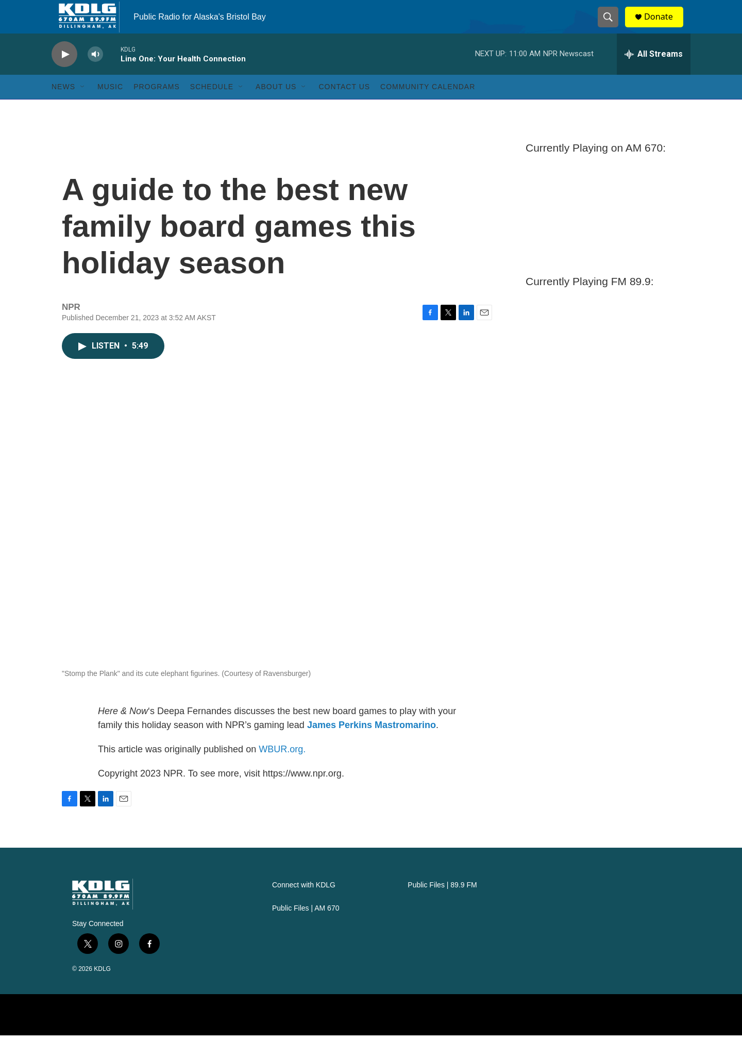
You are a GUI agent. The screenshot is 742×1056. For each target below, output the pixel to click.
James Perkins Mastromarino (371, 745)
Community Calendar (427, 107)
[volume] (95, 75)
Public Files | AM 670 (305, 929)
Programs (156, 107)
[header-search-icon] (612, 27)
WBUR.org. (282, 770)
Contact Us (344, 107)
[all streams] (653, 74)
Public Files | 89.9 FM (442, 906)
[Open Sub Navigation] (83, 107)
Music (110, 107)
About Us (276, 107)
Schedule (211, 107)
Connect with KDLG (303, 906)
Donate (664, 27)
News (63, 107)
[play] (64, 75)
